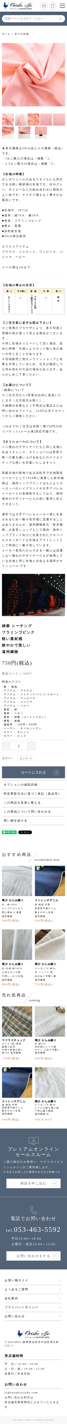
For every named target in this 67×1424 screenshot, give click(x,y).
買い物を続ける (16, 820)
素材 (7, 709)
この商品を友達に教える (22, 802)
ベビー (24, 705)
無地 (14, 686)
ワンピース (28, 698)
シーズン (10, 728)
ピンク (21, 736)
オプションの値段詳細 (21, 784)
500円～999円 (27, 724)
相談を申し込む (33, 1183)
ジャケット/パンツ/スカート (39, 694)
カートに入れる (33, 772)
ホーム (6, 34)
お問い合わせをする (33, 1256)
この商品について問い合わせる (27, 811)
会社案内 (11, 1298)
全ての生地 (22, 34)
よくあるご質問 (16, 1289)
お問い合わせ (15, 1316)
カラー (8, 732)
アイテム (10, 690)
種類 (7, 720)
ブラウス (26, 690)
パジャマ (26, 702)
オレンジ (23, 732)
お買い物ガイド (16, 1280)
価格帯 (8, 724)
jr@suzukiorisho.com (21, 1392)
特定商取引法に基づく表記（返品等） (32, 793)
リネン (18, 713)
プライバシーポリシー (22, 1307)
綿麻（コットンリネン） (31, 717)
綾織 (17, 720)
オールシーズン (31, 728)
